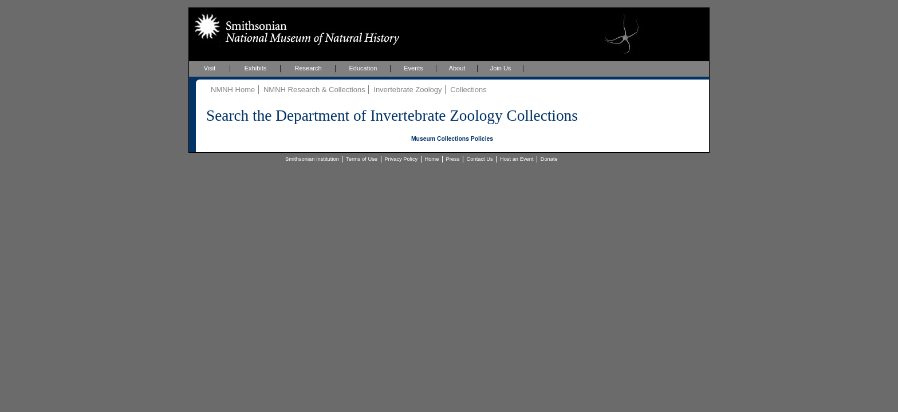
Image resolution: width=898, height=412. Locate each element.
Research (307, 68)
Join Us (500, 68)
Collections (468, 89)
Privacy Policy (401, 159)
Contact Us (480, 159)
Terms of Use (361, 159)
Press (453, 159)
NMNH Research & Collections (314, 89)
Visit (210, 68)
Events (413, 68)
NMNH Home (233, 89)
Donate (549, 159)
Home (431, 159)
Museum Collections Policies (452, 139)
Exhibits (256, 68)
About (457, 68)
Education (363, 68)
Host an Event (517, 159)
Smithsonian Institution (312, 159)
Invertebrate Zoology (407, 89)
